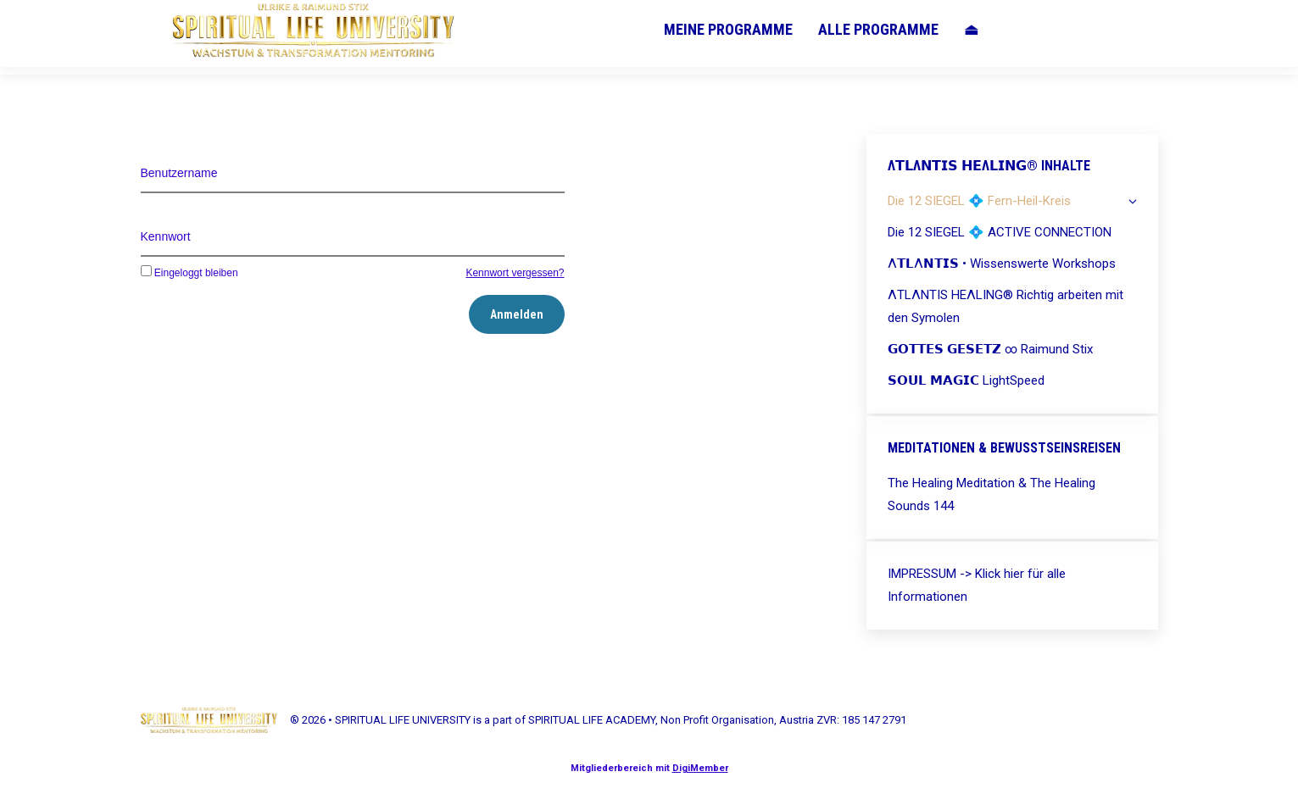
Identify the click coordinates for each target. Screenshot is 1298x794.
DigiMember (700, 768)
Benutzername (179, 173)
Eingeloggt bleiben (189, 273)
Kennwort (166, 236)
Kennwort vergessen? (514, 273)
